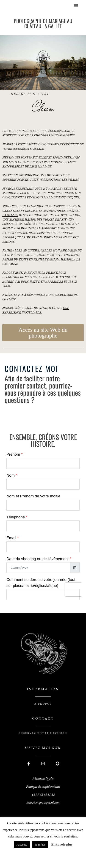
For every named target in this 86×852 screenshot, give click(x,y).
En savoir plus (61, 844)
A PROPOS (43, 703)
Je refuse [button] (40, 844)
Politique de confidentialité (43, 786)
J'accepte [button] (22, 844)
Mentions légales (43, 778)
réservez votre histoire (43, 733)
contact (43, 718)
